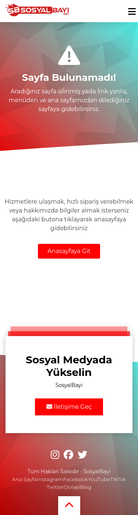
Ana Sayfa (24, 479)
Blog (85, 487)
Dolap (71, 487)
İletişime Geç (69, 406)
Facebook (75, 479)
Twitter (55, 487)
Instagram (50, 479)
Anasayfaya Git (69, 251)
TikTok (118, 479)
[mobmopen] (132, 8)
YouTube (99, 479)
